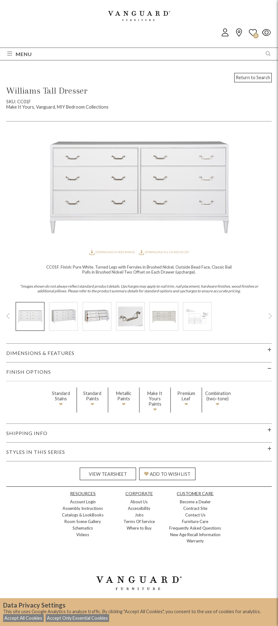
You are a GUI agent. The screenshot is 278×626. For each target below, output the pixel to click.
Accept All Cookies (23, 618)
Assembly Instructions (83, 508)
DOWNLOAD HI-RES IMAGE (112, 252)
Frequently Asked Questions (195, 528)
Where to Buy (139, 528)
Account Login (83, 501)
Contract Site (195, 508)
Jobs (139, 514)
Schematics (83, 528)
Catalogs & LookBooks (83, 514)
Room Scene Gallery (82, 521)
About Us (139, 501)
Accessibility (139, 508)
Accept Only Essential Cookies (77, 618)
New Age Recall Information (195, 534)
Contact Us (195, 514)
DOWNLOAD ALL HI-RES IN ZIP (164, 252)
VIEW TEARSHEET (108, 474)
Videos (82, 534)
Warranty (195, 540)
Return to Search (253, 77)
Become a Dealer (195, 501)
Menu (19, 54)
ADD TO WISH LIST (167, 474)
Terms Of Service (139, 521)
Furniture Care (195, 521)
